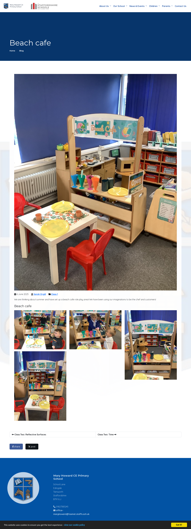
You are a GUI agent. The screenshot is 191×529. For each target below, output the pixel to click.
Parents (166, 6)
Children (153, 6)
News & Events (136, 6)
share (17, 446)
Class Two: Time (107, 434)
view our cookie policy (74, 525)
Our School (119, 6)
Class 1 (55, 294)
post (32, 446)
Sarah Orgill (40, 294)
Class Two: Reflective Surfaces (29, 434)
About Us (104, 6)
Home (12, 51)
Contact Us (180, 6)
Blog (21, 51)
